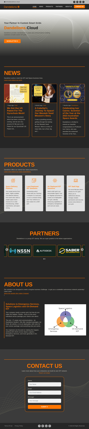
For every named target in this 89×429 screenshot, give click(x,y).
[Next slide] (82, 249)
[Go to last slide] (6, 249)
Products (49, 6)
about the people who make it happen (16, 293)
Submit (44, 407)
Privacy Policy (19, 426)
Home (34, 6)
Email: (30, 388)
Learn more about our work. (13, 80)
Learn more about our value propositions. (17, 171)
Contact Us (79, 6)
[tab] (43, 258)
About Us (68, 6)
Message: (31, 397)
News (41, 6)
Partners (59, 6)
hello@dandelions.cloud (12, 2)
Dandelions (75, 105)
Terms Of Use (9, 426)
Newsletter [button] (11, 41)
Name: (30, 380)
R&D (16, 105)
